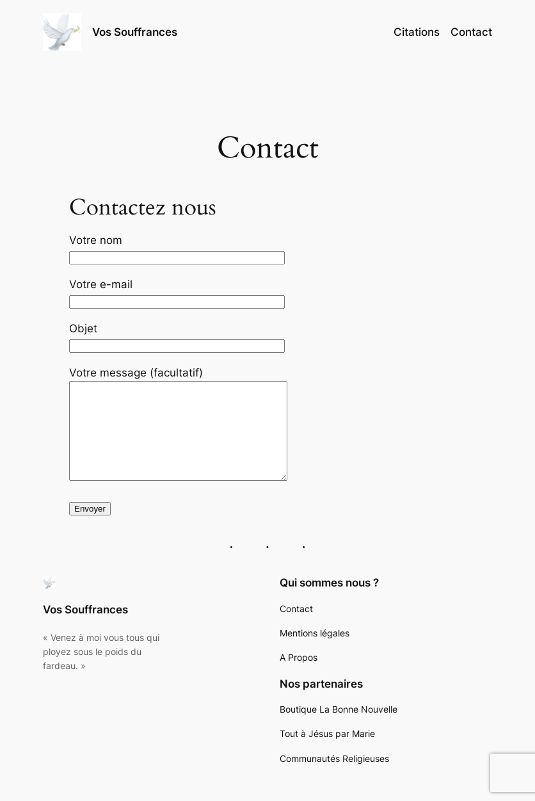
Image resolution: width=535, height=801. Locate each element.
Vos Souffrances (134, 32)
